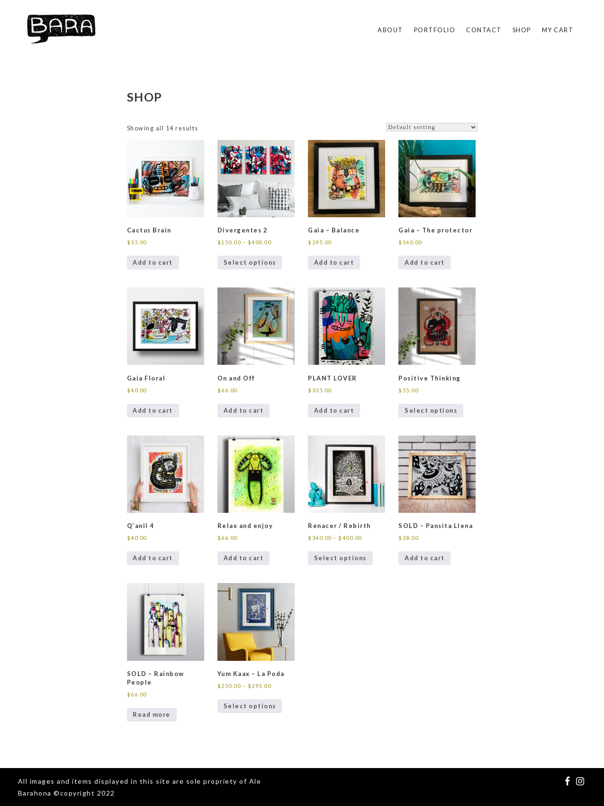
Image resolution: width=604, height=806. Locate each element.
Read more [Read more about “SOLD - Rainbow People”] (152, 714)
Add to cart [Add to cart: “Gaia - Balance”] (334, 262)
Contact (484, 30)
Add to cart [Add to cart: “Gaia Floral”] (153, 410)
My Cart (558, 30)
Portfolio (435, 30)
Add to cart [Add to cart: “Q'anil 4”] (153, 558)
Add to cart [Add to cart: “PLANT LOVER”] (334, 410)
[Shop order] (432, 127)
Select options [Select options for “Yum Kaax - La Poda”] (250, 706)
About (390, 30)
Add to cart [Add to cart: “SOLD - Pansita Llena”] (425, 558)
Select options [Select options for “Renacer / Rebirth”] (340, 558)
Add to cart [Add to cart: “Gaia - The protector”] (425, 262)
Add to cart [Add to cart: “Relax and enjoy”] (244, 558)
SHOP (522, 30)
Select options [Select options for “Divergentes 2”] (250, 262)
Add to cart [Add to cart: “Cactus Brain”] (153, 262)
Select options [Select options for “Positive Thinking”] (431, 410)
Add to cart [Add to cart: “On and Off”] (244, 410)
